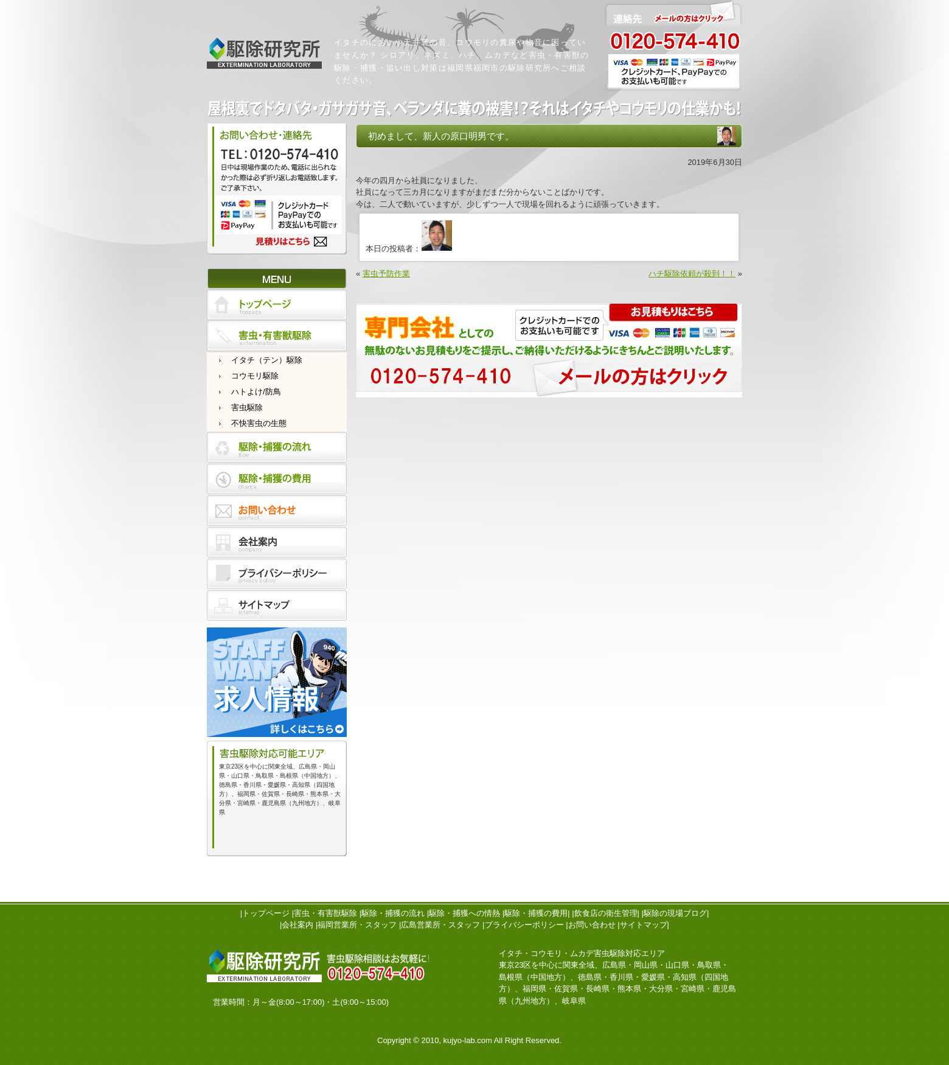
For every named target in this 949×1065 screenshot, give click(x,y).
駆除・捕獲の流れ (393, 913)
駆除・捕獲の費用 (536, 913)
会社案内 (297, 924)
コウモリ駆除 (255, 375)
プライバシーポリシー (524, 924)
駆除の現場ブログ (675, 913)
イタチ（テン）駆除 (266, 360)
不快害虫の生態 (259, 423)
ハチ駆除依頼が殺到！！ (691, 273)
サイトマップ (643, 924)
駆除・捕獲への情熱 (464, 913)
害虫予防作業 (386, 273)
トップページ (266, 913)
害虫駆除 (247, 407)
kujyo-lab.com (467, 1040)
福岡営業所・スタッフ (357, 924)
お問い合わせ (592, 924)
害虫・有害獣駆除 (325, 913)
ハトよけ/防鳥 (256, 391)
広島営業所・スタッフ (440, 924)
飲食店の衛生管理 (606, 913)
